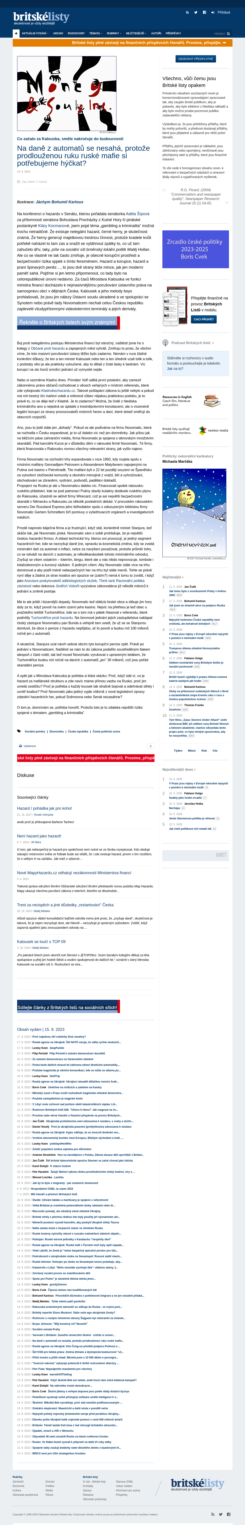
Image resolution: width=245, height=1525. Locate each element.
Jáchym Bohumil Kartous (59, 202)
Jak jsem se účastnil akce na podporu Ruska (197, 607)
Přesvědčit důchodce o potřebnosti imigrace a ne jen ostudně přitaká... (100, 1295)
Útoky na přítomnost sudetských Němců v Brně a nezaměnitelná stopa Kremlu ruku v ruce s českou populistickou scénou (198, 695)
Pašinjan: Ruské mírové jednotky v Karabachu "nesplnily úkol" (72, 1239)
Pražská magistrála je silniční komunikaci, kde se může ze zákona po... (77, 1070)
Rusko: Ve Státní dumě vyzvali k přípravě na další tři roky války (72, 1442)
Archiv (58, 33)
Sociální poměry (35, 731)
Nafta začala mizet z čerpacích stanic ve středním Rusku (68, 1228)
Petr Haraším (41, 1171)
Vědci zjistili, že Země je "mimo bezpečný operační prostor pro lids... (75, 1250)
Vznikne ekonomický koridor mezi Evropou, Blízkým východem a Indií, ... (78, 1138)
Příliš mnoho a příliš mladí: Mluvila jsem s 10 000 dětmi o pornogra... (75, 1357)
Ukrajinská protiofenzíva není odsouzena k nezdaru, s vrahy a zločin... (89, 1121)
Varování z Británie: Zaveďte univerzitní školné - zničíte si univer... (74, 1335)
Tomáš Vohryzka (43, 814)
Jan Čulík (38, 1121)
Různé (49, 1494)
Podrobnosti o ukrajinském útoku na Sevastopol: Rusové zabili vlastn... (77, 1256)
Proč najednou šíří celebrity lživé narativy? (59, 1036)
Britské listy (43, 19)
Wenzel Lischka (42, 1177)
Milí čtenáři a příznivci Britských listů (54, 1194)
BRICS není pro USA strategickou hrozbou (59, 1453)
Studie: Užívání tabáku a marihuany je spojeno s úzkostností (70, 1200)
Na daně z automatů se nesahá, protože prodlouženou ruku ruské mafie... (78, 1340)
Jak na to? (175, 369)
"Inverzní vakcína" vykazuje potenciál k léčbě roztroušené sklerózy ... (76, 1363)
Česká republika (78, 731)
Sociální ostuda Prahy (46, 1329)
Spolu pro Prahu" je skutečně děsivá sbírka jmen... (64, 1278)
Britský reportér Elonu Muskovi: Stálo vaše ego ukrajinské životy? (74, 1312)
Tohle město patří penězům (68, 1301)
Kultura (17, 1490)
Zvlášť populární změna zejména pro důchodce (62, 1149)
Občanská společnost (25, 1494)
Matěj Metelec (42, 911)
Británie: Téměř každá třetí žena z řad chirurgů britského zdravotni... (75, 1425)
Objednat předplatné (195, 59)
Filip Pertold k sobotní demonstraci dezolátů (77, 1053)
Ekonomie (18, 1486)
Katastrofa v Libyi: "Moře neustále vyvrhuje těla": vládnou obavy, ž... (75, 1267)
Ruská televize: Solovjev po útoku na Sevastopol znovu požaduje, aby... (77, 1261)
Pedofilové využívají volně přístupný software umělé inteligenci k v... (75, 1397)
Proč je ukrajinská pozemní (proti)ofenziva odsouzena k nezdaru (91, 1126)
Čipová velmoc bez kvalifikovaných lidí (72, 1290)
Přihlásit (220, 12)
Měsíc (192, 750)
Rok (204, 750)
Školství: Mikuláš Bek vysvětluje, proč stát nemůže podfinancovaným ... (77, 1402)
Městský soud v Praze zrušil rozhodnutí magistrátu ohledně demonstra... (78, 1093)
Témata (95, 33)
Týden (178, 750)
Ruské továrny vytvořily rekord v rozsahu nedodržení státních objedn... (77, 1233)
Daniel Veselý (41, 1126)
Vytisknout (27, 746)
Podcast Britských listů (186, 343)
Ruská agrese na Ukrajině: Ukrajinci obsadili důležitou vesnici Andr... (76, 1081)
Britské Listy (198, 1485)
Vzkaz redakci (124, 1486)
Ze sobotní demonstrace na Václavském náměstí (63, 1059)
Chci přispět (204, 319)
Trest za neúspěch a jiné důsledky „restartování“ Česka (65, 905)
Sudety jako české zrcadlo (188, 798)
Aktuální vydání (35, 33)
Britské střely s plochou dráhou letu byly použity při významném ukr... (76, 1217)
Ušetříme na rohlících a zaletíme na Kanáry (75, 1087)
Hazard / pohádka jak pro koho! (44, 808)
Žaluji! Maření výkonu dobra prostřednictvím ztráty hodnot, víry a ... (93, 1171)
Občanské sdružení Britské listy (55, 1514)
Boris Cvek (39, 1087)
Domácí (50, 1481)
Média (49, 1490)
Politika (50, 1486)
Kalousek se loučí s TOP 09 (41, 942)
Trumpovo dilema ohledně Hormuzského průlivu (194, 650)
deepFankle (57, 1048)
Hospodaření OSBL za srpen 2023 (52, 1188)
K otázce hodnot (60, 1166)
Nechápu (177, 808)
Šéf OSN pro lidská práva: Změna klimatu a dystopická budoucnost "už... (78, 1352)
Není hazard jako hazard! (39, 836)
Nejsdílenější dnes (177, 769)
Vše (215, 750)
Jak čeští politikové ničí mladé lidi (192, 829)
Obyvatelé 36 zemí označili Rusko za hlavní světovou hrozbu (70, 1436)
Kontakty (88, 1486)
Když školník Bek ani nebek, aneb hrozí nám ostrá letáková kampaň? (94, 1380)
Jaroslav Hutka (193, 803)
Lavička (59, 1177)
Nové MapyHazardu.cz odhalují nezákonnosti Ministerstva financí (74, 873)
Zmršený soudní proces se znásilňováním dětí (61, 1273)
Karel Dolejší (41, 1166)
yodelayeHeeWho (60, 1143)
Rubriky (114, 33)
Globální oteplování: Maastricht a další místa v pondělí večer (70, 1408)
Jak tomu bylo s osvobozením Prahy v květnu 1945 (197, 593)
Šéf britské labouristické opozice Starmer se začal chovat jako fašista (89, 1160)
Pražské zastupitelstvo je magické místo (58, 1098)
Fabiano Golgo (193, 658)
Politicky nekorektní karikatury (187, 458)
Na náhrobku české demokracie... (71, 1385)
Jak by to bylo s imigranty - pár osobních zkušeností (65, 1183)
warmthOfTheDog (61, 1374)
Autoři (156, 33)
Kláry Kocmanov (52, 226)
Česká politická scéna (106, 731)
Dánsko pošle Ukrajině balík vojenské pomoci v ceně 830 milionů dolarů (78, 1419)
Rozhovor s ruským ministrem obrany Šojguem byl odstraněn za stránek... (79, 1318)
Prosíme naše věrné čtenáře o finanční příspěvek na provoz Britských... (77, 1115)
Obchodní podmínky (95, 1499)
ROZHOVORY (76, 33)
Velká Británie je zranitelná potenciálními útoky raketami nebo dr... (74, 1205)
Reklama (88, 1494)
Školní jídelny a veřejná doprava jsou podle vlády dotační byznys (88, 1391)
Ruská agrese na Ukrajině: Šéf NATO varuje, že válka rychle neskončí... (77, 1042)
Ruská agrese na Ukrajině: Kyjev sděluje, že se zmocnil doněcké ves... (76, 1132)
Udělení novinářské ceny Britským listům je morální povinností (196, 665)
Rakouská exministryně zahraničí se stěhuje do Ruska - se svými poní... (77, 1306)
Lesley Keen (40, 1048)
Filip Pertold (40, 1053)
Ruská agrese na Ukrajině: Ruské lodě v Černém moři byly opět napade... (78, 1245)
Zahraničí (18, 1481)
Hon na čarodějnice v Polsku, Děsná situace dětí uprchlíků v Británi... (101, 1154)
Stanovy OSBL (124, 1481)
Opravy (87, 1490)
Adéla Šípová (137, 214)
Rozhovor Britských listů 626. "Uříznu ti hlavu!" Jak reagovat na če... (75, 1109)
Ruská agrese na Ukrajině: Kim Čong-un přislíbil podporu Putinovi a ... (77, 1346)
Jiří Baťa (36, 842)
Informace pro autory (128, 1490)
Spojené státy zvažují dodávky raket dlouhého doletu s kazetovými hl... (77, 1447)
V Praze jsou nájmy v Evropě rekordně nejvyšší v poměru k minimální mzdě (198, 636)
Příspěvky (173, 33)
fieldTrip (55, 1076)
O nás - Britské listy (94, 1481)
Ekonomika (57, 731)
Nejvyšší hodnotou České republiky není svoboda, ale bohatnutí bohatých (194, 622)
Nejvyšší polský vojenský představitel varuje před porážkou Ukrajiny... (76, 1413)
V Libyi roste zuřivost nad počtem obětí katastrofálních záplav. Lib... (75, 1104)
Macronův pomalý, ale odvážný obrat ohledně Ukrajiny (67, 1211)
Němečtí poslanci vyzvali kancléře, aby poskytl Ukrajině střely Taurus (76, 1222)
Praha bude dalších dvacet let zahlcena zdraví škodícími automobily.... (76, 1064)
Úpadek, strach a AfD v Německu (53, 1430)
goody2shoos (58, 1284)
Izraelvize (179, 710)
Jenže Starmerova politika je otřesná (194, 818)
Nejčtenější (136, 33)
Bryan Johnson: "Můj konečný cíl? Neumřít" (60, 1323)
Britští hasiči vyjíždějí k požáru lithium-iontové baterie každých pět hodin (198, 679)
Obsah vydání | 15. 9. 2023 (41, 1029)
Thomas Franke (194, 705)
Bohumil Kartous (43, 1295)
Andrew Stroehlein (44, 1154)
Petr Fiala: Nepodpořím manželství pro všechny (62, 1369)
